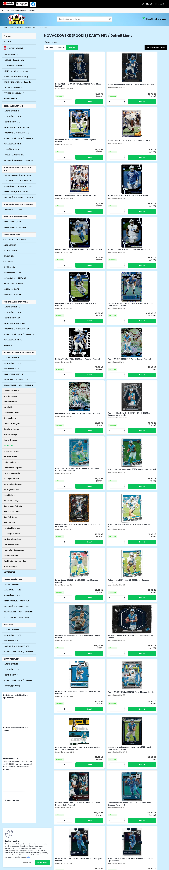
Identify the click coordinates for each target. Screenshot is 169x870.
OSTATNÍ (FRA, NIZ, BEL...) (13, 272)
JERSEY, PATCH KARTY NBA (14, 323)
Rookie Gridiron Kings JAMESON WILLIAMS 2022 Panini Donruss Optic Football (121, 431)
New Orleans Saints (12, 511)
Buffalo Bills (8, 407)
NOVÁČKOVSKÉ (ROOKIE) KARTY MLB (18, 612)
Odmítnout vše (25, 862)
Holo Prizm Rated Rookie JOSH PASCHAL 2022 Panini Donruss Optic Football (151, 431)
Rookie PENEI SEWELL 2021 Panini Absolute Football (90, 143)
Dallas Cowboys (10, 434)
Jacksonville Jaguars (13, 468)
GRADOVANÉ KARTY (11, 54)
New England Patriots (13, 506)
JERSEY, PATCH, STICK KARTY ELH (16, 192)
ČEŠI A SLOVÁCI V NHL (12, 144)
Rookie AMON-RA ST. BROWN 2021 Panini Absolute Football (58, 199)
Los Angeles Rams (11, 489)
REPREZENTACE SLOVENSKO (14, 227)
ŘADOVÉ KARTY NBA (11, 307)
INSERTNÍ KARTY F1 (10, 675)
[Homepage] (2, 10)
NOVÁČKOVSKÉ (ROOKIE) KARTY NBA (18, 334)
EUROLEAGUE (8, 345)
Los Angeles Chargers (13, 484)
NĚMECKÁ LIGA (9, 267)
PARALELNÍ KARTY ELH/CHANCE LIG (17, 181)
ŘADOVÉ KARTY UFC (11, 630)
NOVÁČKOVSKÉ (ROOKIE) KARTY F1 (17, 680)
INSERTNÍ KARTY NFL (11, 369)
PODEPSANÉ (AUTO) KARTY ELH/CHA (18, 197)
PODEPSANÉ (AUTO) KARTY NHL (16, 133)
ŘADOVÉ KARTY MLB (11, 584)
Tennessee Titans (11, 555)
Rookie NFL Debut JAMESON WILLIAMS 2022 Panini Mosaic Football (58, 86)
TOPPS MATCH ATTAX (12, 294)
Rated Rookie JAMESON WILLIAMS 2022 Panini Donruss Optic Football (105, 489)
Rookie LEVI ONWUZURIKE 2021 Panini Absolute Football (151, 143)
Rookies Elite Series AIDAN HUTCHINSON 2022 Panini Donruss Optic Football (87, 431)
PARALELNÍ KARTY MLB (12, 590)
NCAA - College (10, 566)
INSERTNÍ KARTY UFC (11, 641)
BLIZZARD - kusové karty (13, 87)
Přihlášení (148, 4)
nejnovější (72, 47)
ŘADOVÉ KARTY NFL (11, 358)
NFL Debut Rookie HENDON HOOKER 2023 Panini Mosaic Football (88, 373)
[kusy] (51, 103)
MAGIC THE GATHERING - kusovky (17, 82)
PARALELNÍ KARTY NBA (12, 312)
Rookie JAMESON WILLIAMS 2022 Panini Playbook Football (151, 373)
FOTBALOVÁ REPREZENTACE (14, 278)
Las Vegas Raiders (11, 479)
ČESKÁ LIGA (8, 261)
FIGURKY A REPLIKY (10, 98)
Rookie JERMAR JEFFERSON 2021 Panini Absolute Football (121, 143)
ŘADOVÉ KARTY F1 (10, 664)
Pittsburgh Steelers (12, 533)
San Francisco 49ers (12, 539)
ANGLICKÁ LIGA (9, 245)
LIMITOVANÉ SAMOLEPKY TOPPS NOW (18, 160)
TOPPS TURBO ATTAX (11, 686)
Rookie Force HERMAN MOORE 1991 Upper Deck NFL (58, 143)
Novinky (32, 10)
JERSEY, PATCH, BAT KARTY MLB (16, 601)
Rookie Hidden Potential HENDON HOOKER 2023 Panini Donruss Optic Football (89, 257)
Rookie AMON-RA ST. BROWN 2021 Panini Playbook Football (120, 86)
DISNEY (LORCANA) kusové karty (16, 71)
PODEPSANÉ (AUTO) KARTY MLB (16, 606)
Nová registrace (161, 4)
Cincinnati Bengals (12, 423)
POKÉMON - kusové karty (13, 60)
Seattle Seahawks (11, 544)
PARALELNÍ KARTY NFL (12, 363)
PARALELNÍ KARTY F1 (11, 669)
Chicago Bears (10, 418)
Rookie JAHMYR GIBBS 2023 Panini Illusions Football (150, 199)
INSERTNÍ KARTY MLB (11, 595)
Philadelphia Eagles (12, 528)
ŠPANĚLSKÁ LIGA (10, 250)
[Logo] (16, 19)
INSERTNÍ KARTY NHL (11, 122)
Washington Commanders (15, 561)
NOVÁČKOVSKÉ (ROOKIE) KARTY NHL (18, 138)
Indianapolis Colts (11, 462)
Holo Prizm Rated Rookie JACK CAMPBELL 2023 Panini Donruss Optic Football (121, 257)
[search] (109, 20)
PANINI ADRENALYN (11, 289)
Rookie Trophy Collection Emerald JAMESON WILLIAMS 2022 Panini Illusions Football (135, 489)
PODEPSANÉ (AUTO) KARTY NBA (16, 329)
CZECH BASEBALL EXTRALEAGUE (16, 617)
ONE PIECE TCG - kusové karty (15, 76)
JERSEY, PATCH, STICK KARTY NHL (16, 127)
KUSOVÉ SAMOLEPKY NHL (13, 155)
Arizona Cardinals (11, 391)
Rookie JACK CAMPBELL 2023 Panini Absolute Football (119, 199)
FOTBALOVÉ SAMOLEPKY (13, 283)
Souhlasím (42, 862)
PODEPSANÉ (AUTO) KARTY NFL (16, 380)
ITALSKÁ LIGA (8, 256)
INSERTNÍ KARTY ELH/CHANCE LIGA (17, 186)
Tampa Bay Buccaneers (14, 550)
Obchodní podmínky (19, 10)
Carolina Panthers (11, 412)
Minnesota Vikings (11, 500)
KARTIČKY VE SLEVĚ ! (13, 48)
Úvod (5, 28)
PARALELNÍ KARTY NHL (12, 116)
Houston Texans (10, 457)
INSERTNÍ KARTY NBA (11, 318)
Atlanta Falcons (10, 396)
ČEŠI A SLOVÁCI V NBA (12, 340)
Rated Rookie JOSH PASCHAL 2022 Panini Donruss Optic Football (74, 489)
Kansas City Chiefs (12, 473)
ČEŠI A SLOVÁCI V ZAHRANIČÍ (15, 239)
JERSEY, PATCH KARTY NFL (13, 374)
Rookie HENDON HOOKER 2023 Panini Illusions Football (58, 257)
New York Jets (9, 522)
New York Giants (10, 517)
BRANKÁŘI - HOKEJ (11, 149)
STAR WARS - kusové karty (14, 65)
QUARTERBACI (9, 572)
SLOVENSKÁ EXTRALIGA (12, 209)
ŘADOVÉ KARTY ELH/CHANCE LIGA (17, 175)
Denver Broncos (10, 440)
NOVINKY (7, 41)
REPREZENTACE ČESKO (12, 222)
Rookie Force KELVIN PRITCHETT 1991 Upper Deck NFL (151, 86)
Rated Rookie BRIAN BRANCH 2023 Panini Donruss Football (151, 315)
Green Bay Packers (11, 451)
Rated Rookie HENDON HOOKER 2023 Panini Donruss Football (120, 315)
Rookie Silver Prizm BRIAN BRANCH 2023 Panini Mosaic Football (58, 373)
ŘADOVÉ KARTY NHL (11, 111)
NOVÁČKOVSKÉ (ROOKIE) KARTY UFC (18, 652)
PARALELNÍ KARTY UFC (12, 635)
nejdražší (61, 47)
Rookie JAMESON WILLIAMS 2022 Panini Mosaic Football (89, 86)
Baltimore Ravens (11, 402)
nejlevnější (50, 47)
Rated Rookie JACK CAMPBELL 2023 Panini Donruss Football (89, 315)
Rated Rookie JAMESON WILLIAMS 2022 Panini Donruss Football (120, 373)
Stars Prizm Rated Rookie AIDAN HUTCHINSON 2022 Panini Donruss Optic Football (89, 200)
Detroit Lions (9, 445)
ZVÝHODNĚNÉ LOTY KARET (13, 93)
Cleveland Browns (11, 429)
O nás (7, 10)
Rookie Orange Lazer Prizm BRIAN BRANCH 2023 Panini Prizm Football (57, 315)
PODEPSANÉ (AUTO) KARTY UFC (16, 646)
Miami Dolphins (10, 495)
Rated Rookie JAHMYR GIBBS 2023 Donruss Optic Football (151, 257)
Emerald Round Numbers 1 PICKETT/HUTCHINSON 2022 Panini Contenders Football (57, 431)
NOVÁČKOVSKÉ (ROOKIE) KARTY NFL (22, 28)
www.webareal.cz (93, 868)
